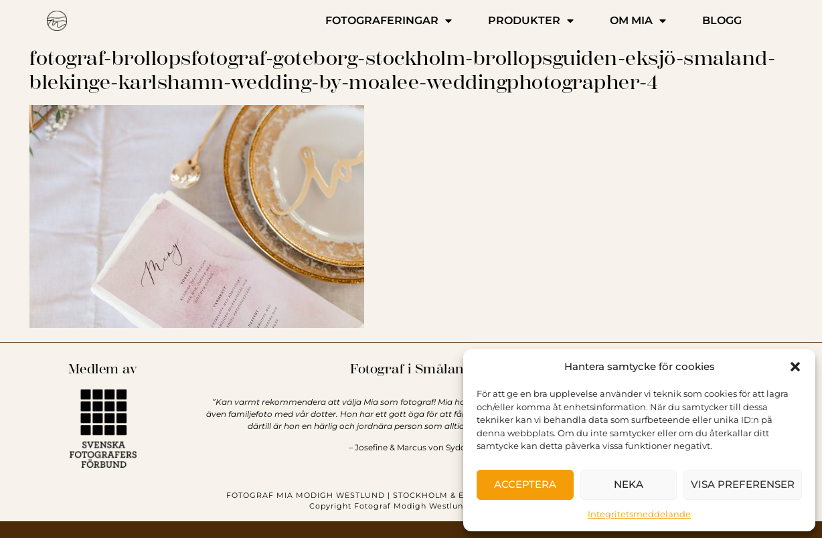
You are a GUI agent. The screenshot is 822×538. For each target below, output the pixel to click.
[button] (795, 366)
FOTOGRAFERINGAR (388, 21)
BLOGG (722, 20)
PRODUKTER (531, 21)
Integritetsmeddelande (639, 514)
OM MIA (638, 21)
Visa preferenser (743, 484)
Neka (628, 484)
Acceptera (525, 484)
